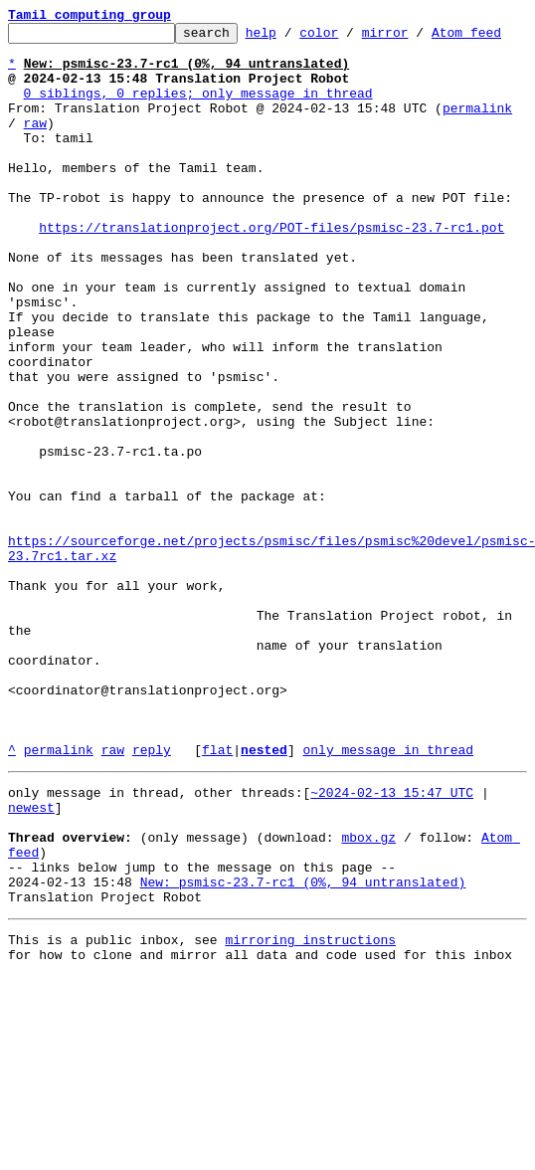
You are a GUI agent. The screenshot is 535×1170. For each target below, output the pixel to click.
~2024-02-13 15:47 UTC (391, 959)
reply (151, 913)
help (291, 38)
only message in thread (387, 913)
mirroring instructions (310, 1130)
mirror (416, 38)
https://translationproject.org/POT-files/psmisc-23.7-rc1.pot (271, 286)
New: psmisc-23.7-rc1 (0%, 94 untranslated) (303, 1066)
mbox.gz (368, 1013)
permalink (477, 143)
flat (217, 913)
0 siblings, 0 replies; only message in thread (198, 125)
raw (35, 161)
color (349, 38)
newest (31, 977)
